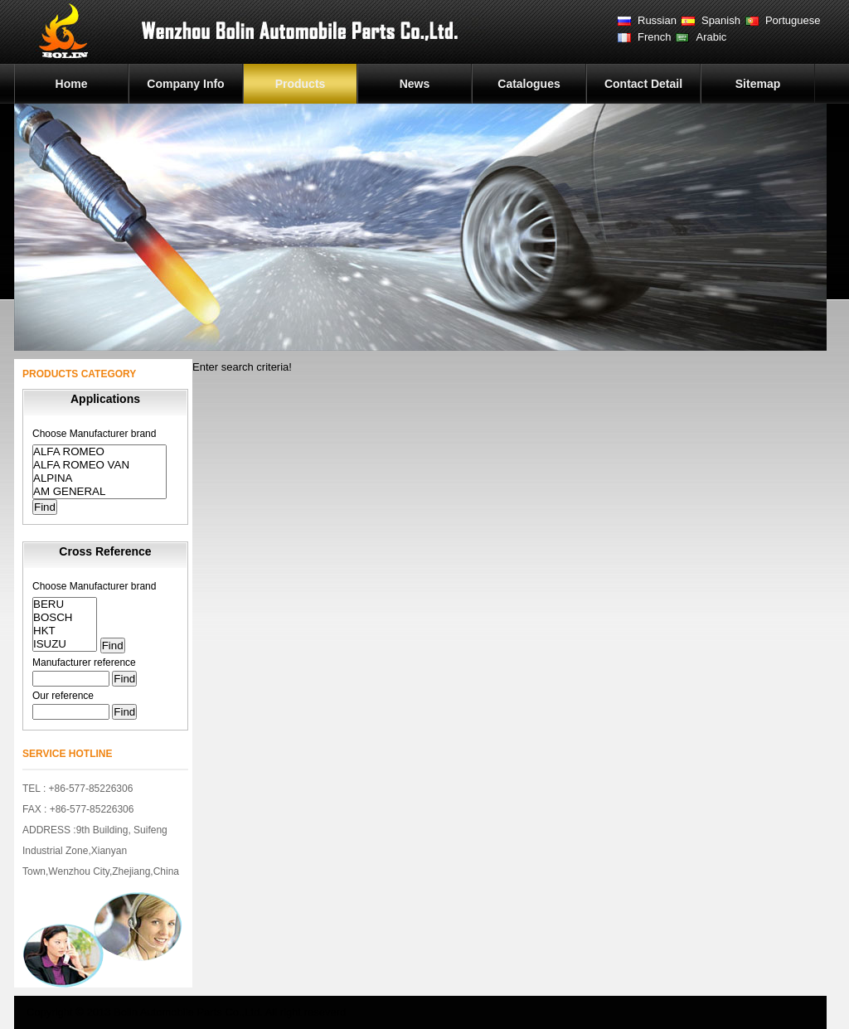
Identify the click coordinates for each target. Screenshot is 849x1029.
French (654, 37)
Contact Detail (643, 83)
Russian (657, 20)
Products (300, 83)
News (415, 83)
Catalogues (528, 83)
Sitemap (757, 83)
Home (72, 83)
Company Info (185, 83)
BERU (64, 604)
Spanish (720, 20)
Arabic (711, 37)
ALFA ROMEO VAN (99, 465)
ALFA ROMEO (99, 452)
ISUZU (64, 644)
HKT (64, 631)
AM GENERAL (99, 491)
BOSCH (64, 617)
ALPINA (99, 478)
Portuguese (793, 20)
